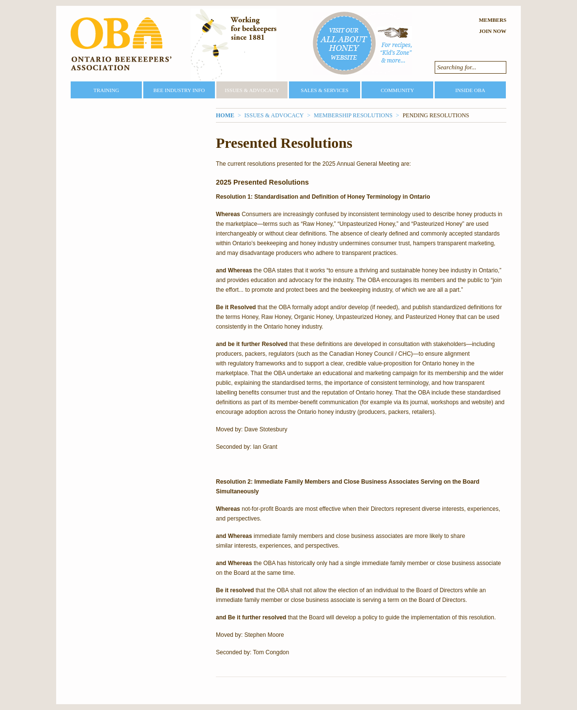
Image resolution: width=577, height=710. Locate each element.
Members (492, 20)
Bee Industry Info (179, 90)
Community (397, 90)
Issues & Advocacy (252, 90)
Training (106, 90)
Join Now (492, 31)
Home (225, 115)
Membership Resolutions (353, 115)
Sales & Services (325, 90)
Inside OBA (470, 90)
